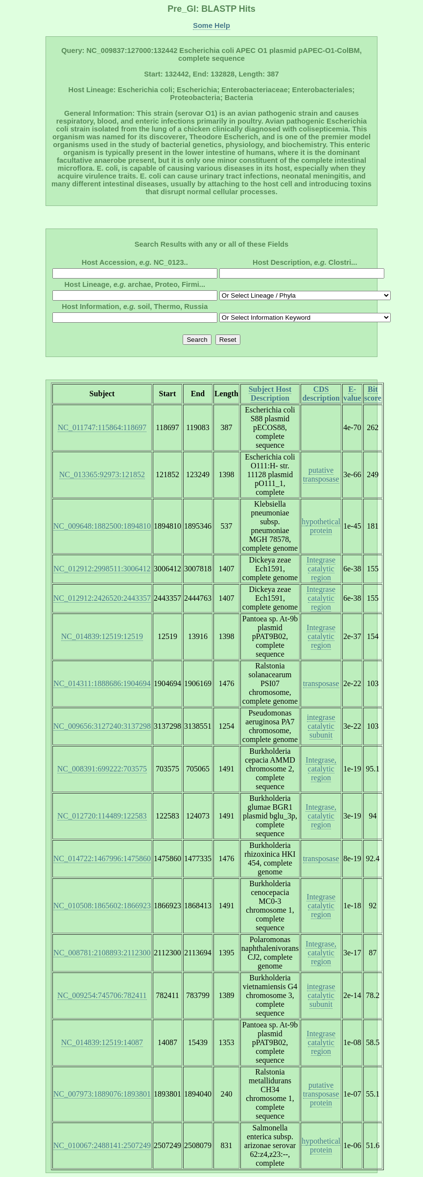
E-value (352, 393)
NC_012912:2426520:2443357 (102, 598)
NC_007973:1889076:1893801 (102, 1094)
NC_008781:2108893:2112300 (102, 952)
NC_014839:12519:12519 (102, 636)
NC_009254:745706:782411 (102, 995)
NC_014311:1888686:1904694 (102, 683)
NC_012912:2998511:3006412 (102, 568)
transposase (321, 683)
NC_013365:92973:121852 (102, 474)
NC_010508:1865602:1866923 (102, 905)
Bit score (372, 393)
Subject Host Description (270, 393)
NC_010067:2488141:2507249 (102, 1145)
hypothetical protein (321, 526)
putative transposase (321, 474)
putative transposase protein (321, 1094)
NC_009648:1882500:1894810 (102, 526)
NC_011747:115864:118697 (102, 427)
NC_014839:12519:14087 (102, 1042)
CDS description (320, 393)
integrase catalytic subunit (321, 726)
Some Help (211, 25)
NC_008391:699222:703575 (102, 769)
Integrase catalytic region (320, 569)
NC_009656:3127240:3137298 (102, 726)
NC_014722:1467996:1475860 (102, 858)
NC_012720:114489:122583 (102, 816)
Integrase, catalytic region (321, 769)
